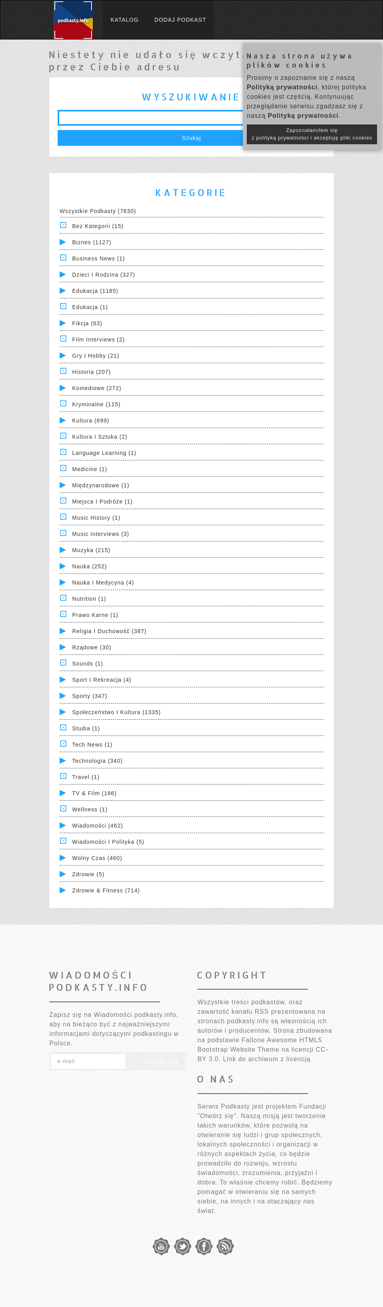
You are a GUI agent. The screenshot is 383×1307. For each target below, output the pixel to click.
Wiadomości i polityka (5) (108, 842)
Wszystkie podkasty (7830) (98, 211)
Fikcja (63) (87, 323)
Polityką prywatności (282, 87)
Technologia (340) (97, 761)
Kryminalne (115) (96, 404)
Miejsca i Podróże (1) (102, 501)
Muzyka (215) (91, 550)
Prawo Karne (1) (95, 615)
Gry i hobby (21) (95, 356)
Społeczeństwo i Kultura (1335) (116, 712)
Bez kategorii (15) (98, 226)
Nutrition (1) (89, 599)
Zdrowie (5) (88, 874)
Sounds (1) (87, 663)
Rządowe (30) (91, 647)
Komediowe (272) (97, 388)
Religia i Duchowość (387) (109, 631)
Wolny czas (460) (97, 858)
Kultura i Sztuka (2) (100, 437)
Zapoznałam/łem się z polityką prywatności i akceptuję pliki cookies (312, 134)
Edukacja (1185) (95, 291)
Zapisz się (155, 1061)
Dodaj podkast (180, 20)
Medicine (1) (89, 469)
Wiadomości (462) (97, 825)
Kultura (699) (90, 420)
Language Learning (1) (104, 453)
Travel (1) (86, 777)
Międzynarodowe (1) (101, 485)
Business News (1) (98, 258)
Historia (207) (91, 372)
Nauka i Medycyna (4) (103, 582)
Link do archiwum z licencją (267, 1059)
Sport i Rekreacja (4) (101, 680)
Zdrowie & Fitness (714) (106, 890)
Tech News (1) (92, 744)
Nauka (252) (89, 566)
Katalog (125, 20)
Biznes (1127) (91, 242)
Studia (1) (86, 728)
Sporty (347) (89, 696)
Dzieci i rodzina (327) (103, 275)
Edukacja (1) (90, 307)
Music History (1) (96, 518)
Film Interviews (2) (98, 339)
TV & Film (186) (94, 793)
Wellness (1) (90, 809)
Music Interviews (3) (100, 534)
